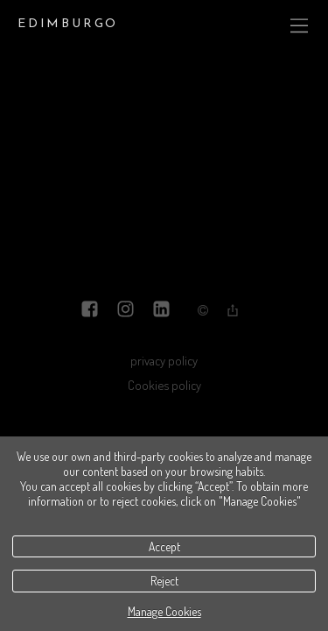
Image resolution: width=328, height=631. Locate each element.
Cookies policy (164, 385)
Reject (164, 580)
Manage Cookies (164, 611)
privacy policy (164, 360)
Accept (164, 546)
